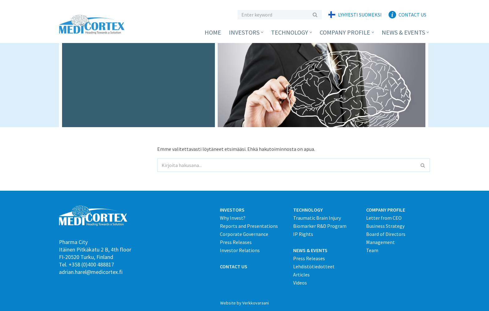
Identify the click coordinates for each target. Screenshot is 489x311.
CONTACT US (233, 266)
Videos (300, 283)
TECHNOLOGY (308, 210)
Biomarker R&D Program (319, 226)
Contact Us (412, 15)
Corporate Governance (244, 234)
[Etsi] (273, 14)
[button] (262, 32)
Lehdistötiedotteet (314, 266)
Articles (301, 274)
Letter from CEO (384, 218)
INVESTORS (232, 210)
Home (213, 32)
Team (372, 250)
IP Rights (303, 234)
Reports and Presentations (249, 226)
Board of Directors (385, 234)
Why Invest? (232, 218)
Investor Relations (240, 250)
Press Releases (236, 242)
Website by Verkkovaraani (244, 303)
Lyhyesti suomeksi (360, 15)
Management (380, 242)
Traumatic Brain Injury (317, 218)
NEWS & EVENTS (310, 250)
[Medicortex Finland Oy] (93, 24)
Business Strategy (385, 226)
